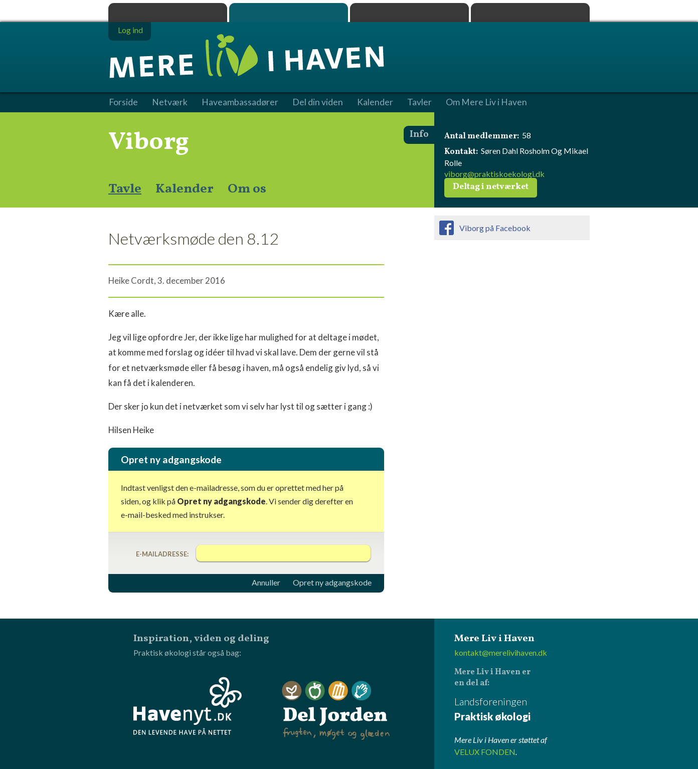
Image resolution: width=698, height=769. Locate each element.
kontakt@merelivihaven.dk (500, 652)
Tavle (124, 189)
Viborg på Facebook (495, 228)
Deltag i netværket (491, 187)
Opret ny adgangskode (332, 583)
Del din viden (317, 102)
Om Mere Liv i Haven (486, 102)
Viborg (148, 142)
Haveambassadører (240, 102)
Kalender (184, 189)
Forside (123, 102)
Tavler (419, 102)
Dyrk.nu (409, 12)
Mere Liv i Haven (288, 12)
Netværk (170, 102)
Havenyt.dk (530, 12)
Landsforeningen (522, 709)
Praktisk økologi (167, 12)
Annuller (266, 583)
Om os (247, 189)
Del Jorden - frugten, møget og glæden (336, 710)
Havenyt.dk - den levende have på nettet (187, 706)
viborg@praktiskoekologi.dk (494, 173)
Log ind (130, 30)
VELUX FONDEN (484, 751)
